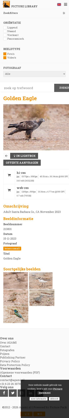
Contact (5, 346)
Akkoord (54, 399)
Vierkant (10, 35)
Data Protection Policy (15, 365)
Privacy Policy (10, 361)
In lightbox (26, 156)
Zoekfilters (34, 13)
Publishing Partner (12, 357)
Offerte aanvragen (22, 162)
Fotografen (7, 350)
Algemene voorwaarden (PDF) (20, 372)
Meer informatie (38, 399)
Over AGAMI (8, 342)
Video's (9, 57)
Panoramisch (13, 38)
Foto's (8, 54)
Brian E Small (12, 248)
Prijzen (4, 353)
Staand (9, 31)
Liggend (10, 27)
